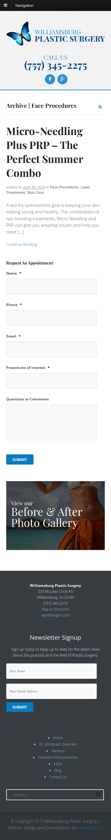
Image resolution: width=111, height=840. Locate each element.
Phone (14, 304)
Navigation (24, 5)
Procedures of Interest (28, 367)
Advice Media (90, 828)
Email (13, 336)
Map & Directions (55, 609)
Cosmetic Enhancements (58, 757)
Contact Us (58, 776)
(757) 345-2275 (55, 65)
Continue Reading (21, 244)
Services (58, 750)
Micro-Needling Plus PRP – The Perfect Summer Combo (44, 152)
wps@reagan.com (55, 615)
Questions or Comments (27, 399)
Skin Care (35, 193)
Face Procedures (64, 187)
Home (58, 737)
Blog (58, 770)
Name (13, 273)
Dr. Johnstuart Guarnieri (58, 744)
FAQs (58, 763)
